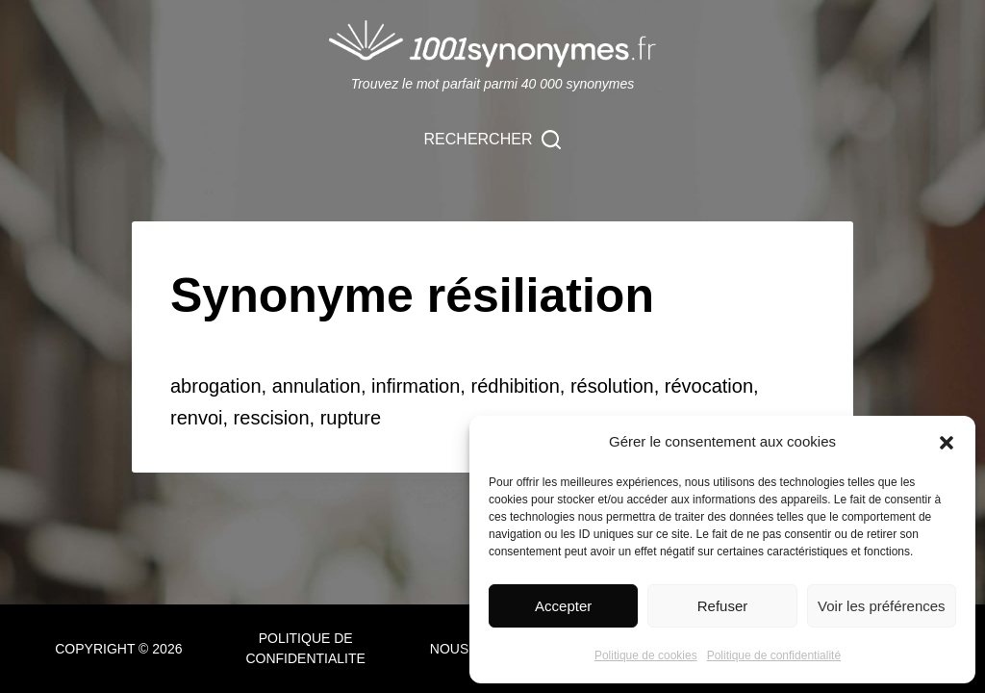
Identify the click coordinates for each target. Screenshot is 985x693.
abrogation (216, 386)
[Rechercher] (493, 139)
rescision (272, 417)
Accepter (563, 606)
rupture (350, 417)
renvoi (196, 417)
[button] (946, 442)
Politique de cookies (645, 655)
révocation (709, 386)
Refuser (722, 606)
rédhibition (514, 386)
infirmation (415, 386)
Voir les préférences (882, 606)
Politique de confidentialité (774, 655)
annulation (316, 386)
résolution (612, 386)
